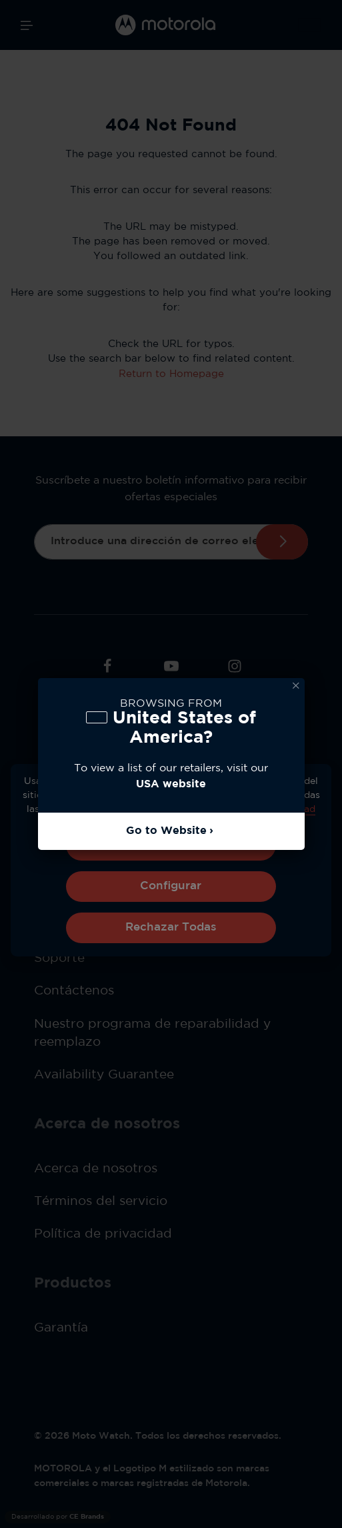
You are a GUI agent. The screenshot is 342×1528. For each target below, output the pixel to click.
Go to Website (166, 831)
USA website (171, 784)
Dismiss (296, 686)
